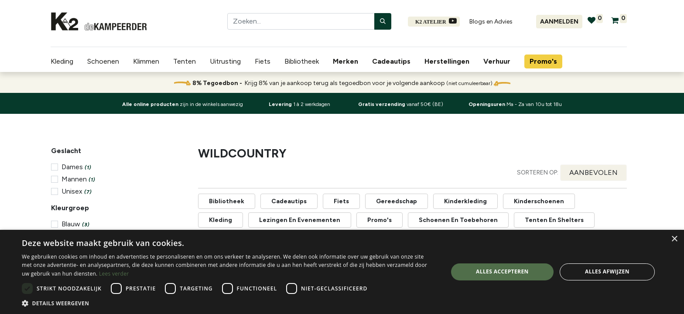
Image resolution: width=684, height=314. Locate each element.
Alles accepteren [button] (502, 271)
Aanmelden (559, 21)
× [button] (674, 239)
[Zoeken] (382, 21)
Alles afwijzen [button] (607, 271)
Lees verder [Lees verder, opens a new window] (114, 273)
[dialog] (342, 272)
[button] (593, 172)
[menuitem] (347, 61)
